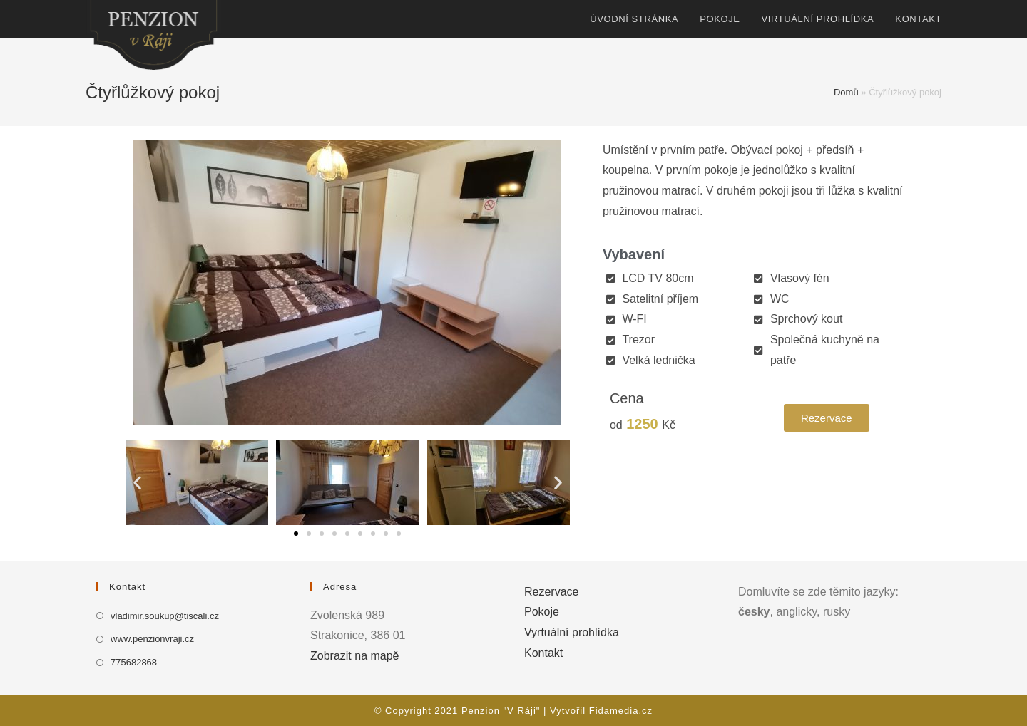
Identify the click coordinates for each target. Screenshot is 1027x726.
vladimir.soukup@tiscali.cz (165, 616)
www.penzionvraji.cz (152, 638)
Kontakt (543, 653)
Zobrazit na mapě (354, 656)
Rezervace (551, 592)
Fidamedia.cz (621, 710)
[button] (296, 533)
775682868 (134, 662)
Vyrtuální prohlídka (571, 632)
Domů (846, 92)
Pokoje (541, 612)
